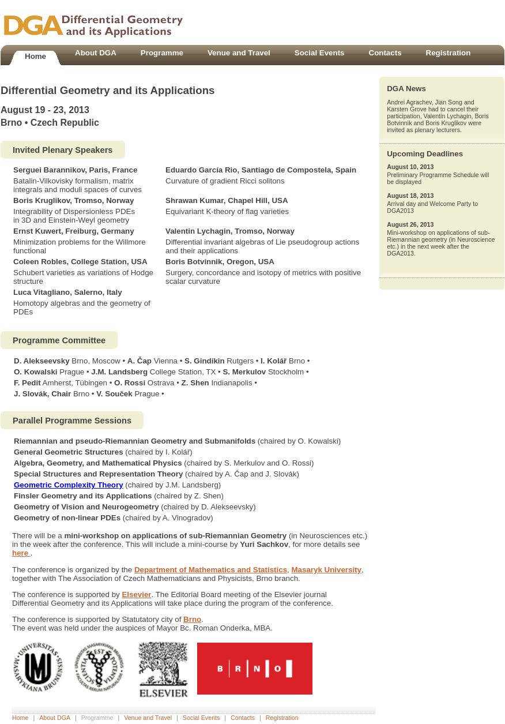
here (21, 553)
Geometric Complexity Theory (68, 485)
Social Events (201, 717)
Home (20, 717)
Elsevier (136, 594)
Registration (282, 717)
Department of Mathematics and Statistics (210, 569)
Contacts (243, 717)
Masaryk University (326, 569)
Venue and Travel (148, 717)
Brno (192, 619)
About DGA (54, 717)
